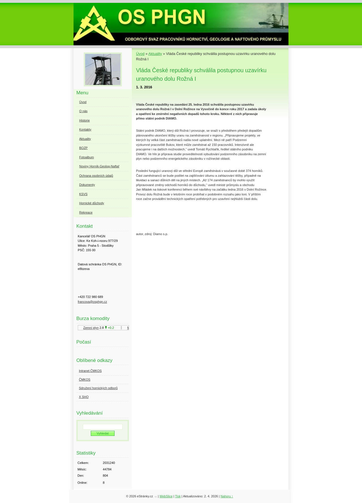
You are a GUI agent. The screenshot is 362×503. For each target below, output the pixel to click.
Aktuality (155, 54)
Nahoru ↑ (227, 496)
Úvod (140, 54)
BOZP (83, 148)
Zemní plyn (91, 327)
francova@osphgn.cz (92, 301)
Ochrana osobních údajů (96, 175)
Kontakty (85, 129)
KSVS (83, 194)
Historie (84, 120)
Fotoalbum (86, 157)
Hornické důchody (91, 203)
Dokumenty (87, 184)
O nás (83, 111)
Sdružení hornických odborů (98, 388)
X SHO (84, 396)
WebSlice (166, 496)
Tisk (178, 496)
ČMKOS (84, 379)
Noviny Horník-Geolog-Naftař (99, 166)
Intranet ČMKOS (90, 370)
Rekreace (85, 212)
